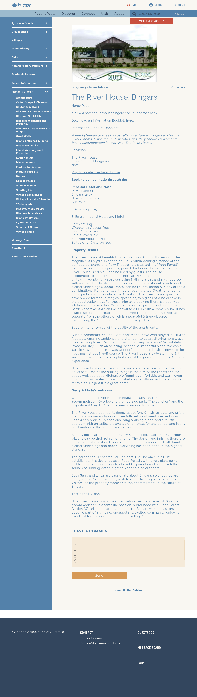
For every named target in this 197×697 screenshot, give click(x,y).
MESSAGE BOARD (149, 648)
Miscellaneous (25, 162)
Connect (88, 14)
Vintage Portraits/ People (33, 199)
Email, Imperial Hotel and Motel (99, 216)
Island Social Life (27, 145)
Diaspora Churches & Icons (33, 111)
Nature (20, 176)
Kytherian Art (24, 157)
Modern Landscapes (29, 167)
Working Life (24, 204)
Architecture (24, 97)
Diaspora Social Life (29, 116)
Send (99, 575)
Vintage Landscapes (29, 194)
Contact (86, 633)
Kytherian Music (26, 222)
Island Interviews (27, 217)
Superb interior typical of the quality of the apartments (114, 327)
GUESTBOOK (146, 633)
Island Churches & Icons (32, 140)
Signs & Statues (26, 185)
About (119, 14)
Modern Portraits (27, 171)
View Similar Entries (128, 590)
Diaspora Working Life (30, 208)
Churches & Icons (27, 107)
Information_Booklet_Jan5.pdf (95, 128)
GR (134, 5)
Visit (104, 14)
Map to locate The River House (96, 172)
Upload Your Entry (151, 21)
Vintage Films (25, 231)
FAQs (141, 663)
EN (128, 5)
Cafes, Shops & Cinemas (32, 102)
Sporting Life (24, 190)
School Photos (25, 180)
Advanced (180, 14)
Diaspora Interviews (29, 213)
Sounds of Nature (27, 227)
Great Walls (23, 136)
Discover (68, 14)
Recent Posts (45, 14)
